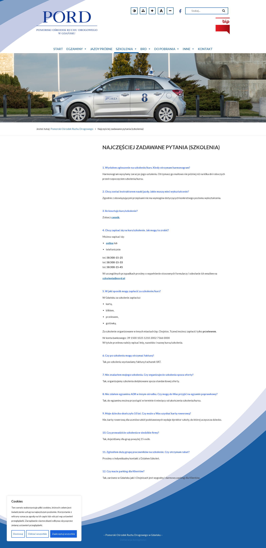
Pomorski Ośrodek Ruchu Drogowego (72, 128)
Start (58, 49)
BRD (145, 48)
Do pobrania (166, 48)
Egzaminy (76, 48)
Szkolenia (126, 48)
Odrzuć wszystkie (37, 533)
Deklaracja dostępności (133, 539)
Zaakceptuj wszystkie (63, 533)
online (109, 243)
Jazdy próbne (101, 49)
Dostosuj (18, 533)
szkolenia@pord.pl (113, 278)
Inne (188, 48)
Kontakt (205, 49)
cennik (115, 217)
